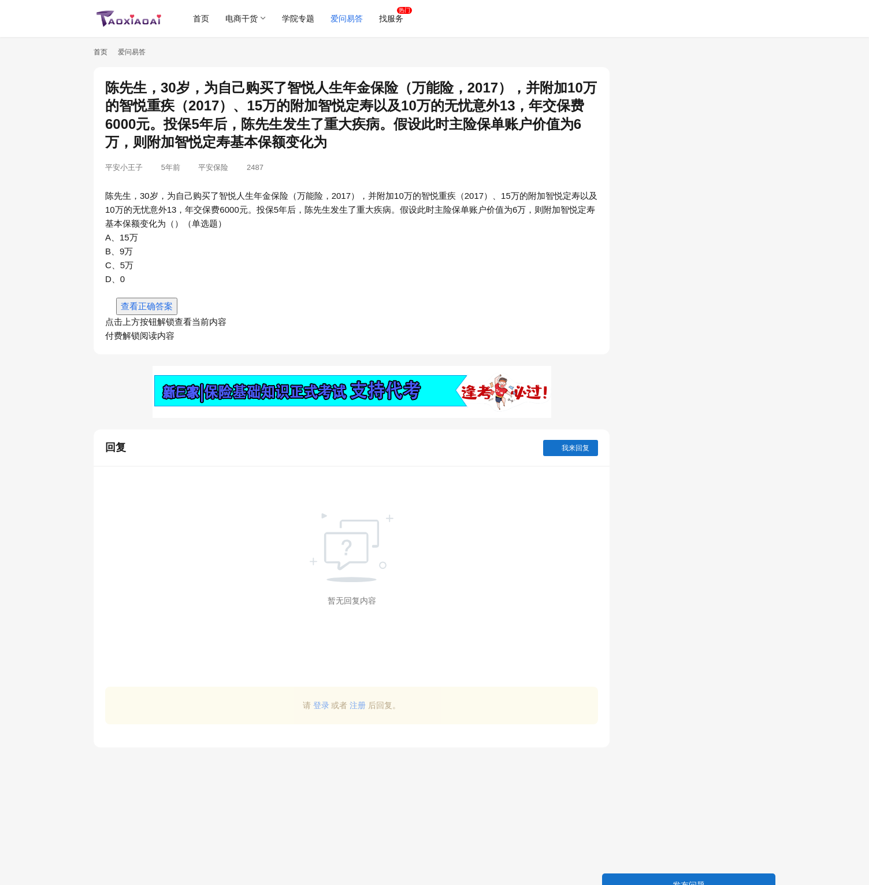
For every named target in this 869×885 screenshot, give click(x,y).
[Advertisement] (342, 810)
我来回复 (551, 448)
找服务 (392, 18)
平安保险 (213, 167)
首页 (202, 18)
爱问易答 (348, 18)
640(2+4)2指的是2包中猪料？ (671, 353)
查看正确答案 (147, 306)
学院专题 (299, 18)
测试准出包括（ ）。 (655, 462)
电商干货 (242, 18)
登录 (311, 705)
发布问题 (689, 78)
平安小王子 (124, 167)
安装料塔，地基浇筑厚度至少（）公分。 (690, 333)
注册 (348, 705)
